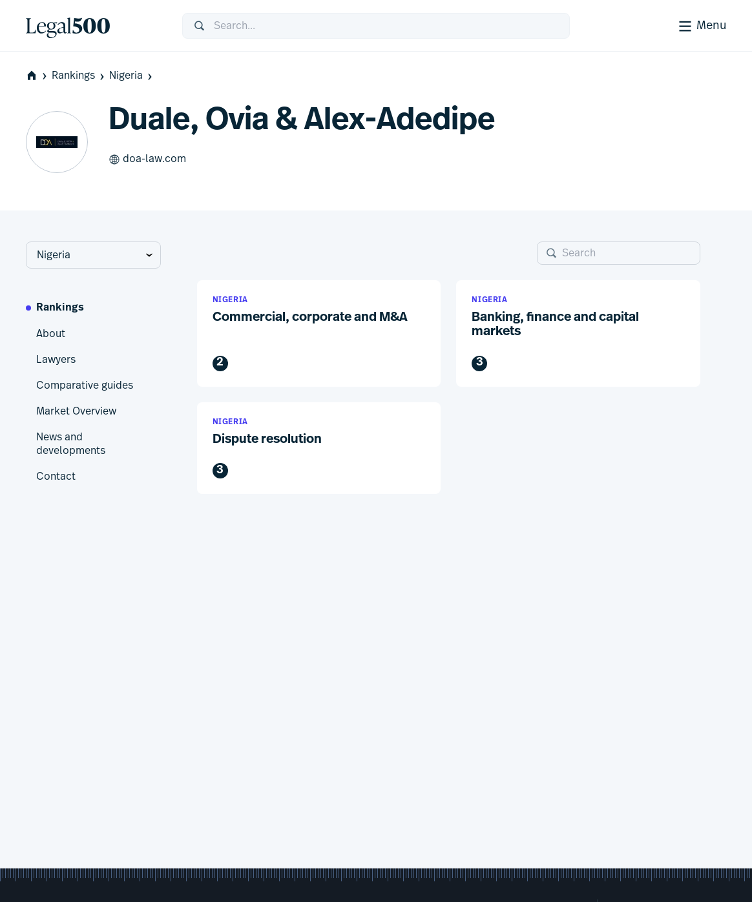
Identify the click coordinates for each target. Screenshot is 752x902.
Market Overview (76, 411)
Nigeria (131, 75)
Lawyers (56, 359)
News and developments (70, 444)
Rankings (79, 75)
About (50, 334)
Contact (56, 476)
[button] (319, 333)
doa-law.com (147, 159)
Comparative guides (84, 385)
